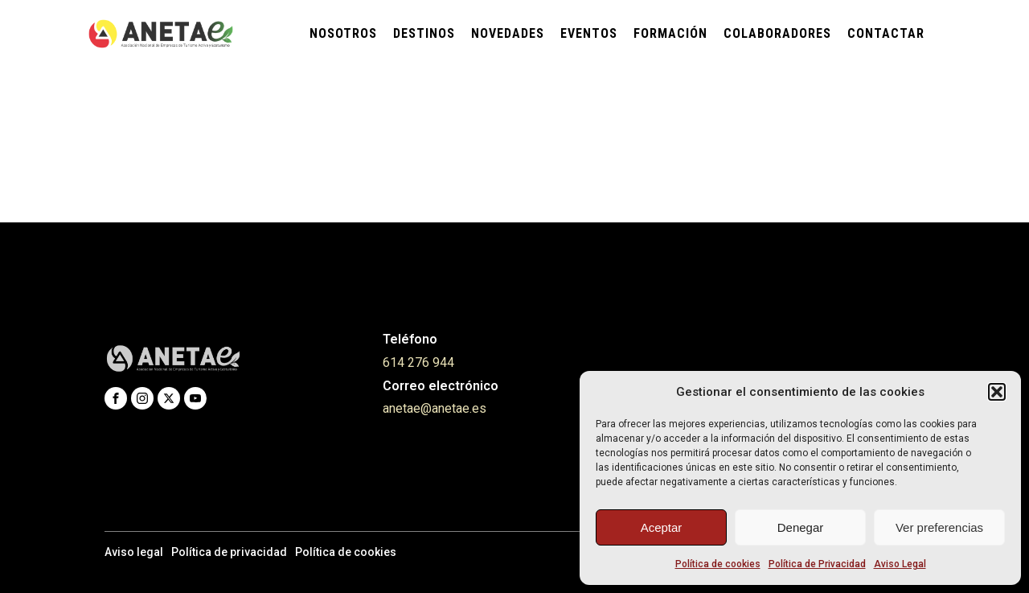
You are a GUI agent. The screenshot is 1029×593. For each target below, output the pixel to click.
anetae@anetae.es (434, 408)
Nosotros (343, 33)
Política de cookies (717, 564)
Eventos (588, 33)
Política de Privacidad (817, 564)
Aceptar (662, 527)
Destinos (424, 33)
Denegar (800, 527)
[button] (997, 392)
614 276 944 (418, 362)
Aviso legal (134, 552)
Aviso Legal (900, 564)
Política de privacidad (229, 552)
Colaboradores (777, 33)
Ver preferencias (939, 527)
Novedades (507, 33)
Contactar (885, 33)
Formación (670, 33)
